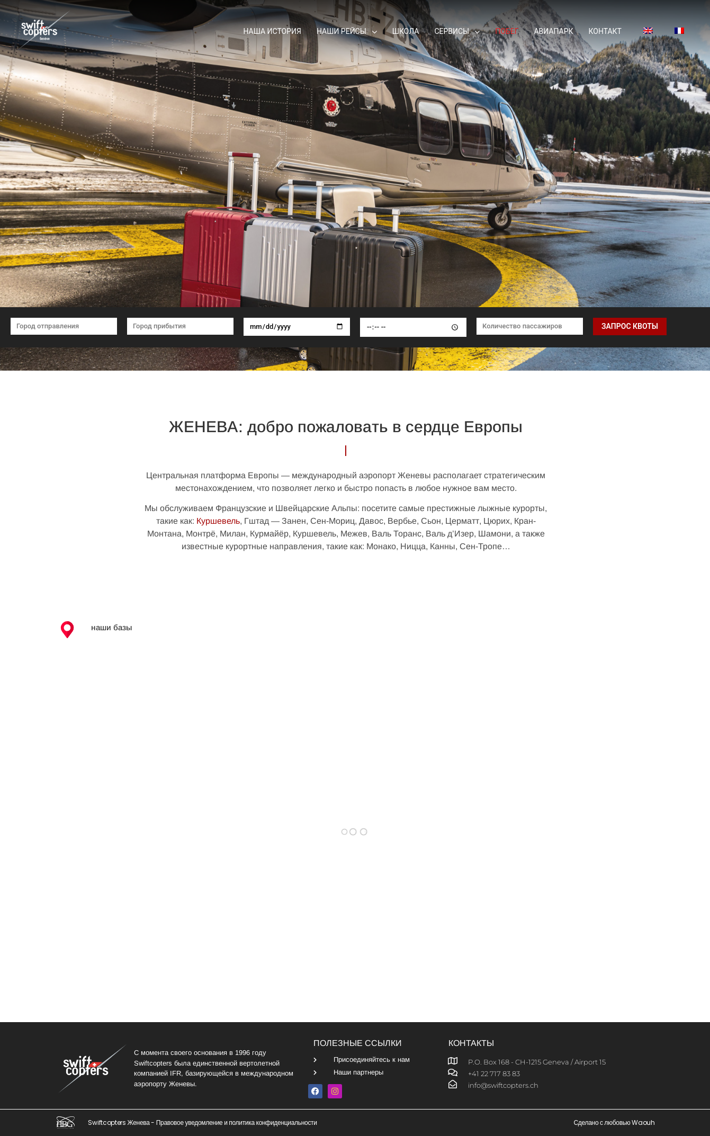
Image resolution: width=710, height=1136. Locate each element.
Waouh (643, 1122)
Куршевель (218, 520)
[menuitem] (644, 31)
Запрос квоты (629, 326)
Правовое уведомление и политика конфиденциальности (236, 1122)
